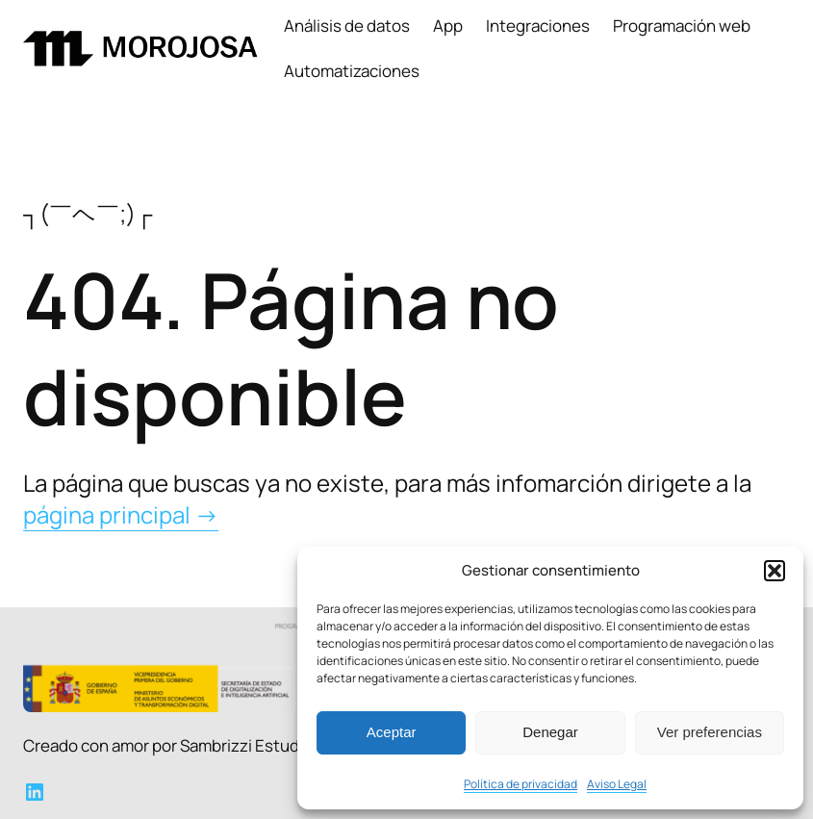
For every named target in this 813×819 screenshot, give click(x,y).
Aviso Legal (617, 784)
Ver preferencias (709, 732)
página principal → (120, 514)
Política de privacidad (520, 784)
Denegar (550, 732)
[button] (774, 570)
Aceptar (392, 732)
